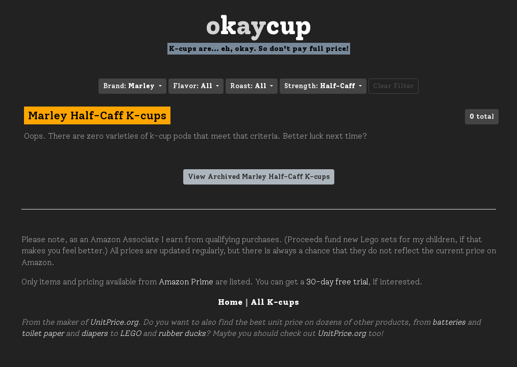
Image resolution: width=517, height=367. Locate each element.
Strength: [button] (320, 86)
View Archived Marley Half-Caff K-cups (259, 176)
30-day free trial (337, 281)
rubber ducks (182, 333)
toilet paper (42, 333)
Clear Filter (393, 86)
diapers (94, 333)
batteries (448, 322)
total (482, 116)
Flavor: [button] (193, 86)
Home (230, 302)
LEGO (130, 333)
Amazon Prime (186, 281)
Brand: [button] (130, 86)
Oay (258, 25)
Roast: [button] (249, 86)
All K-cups (275, 302)
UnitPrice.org (114, 322)
